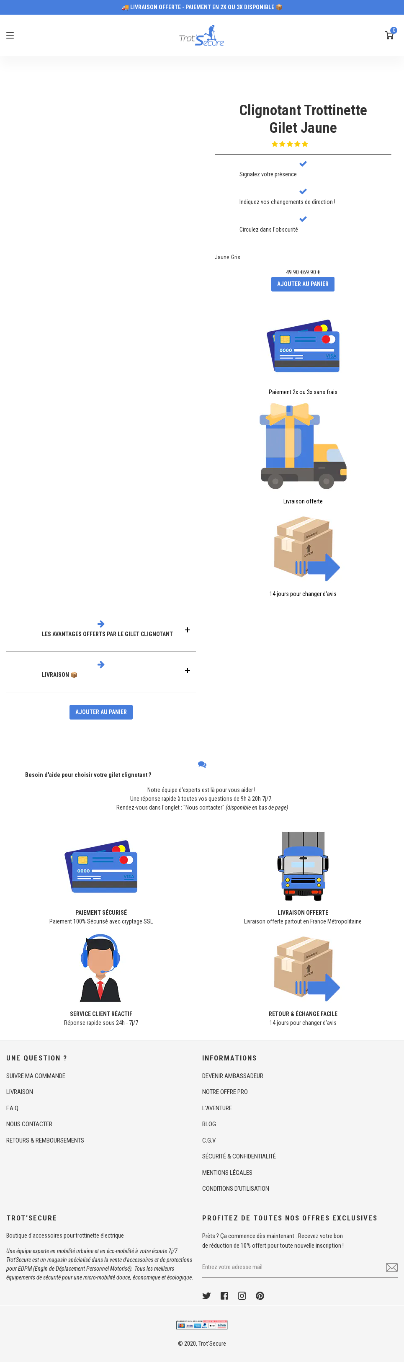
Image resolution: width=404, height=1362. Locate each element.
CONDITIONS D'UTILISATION (235, 1188)
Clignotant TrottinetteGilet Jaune (303, 119)
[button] (290, 144)
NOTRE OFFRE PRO (225, 1092)
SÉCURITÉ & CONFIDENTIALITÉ (239, 1156)
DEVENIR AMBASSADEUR (232, 1076)
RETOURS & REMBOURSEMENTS (45, 1140)
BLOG (209, 1124)
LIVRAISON (19, 1092)
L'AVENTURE (217, 1108)
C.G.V (209, 1140)
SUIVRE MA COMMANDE (35, 1076)
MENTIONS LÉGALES (227, 1172)
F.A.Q (12, 1108)
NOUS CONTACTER (29, 1124)
